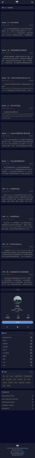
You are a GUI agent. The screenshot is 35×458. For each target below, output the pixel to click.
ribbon (8, 415)
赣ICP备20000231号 (17, 450)
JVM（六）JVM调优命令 (10, 240)
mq (3, 405)
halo (7, 405)
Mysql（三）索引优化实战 (11, 117)
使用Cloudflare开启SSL (8, 425)
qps (25, 408)
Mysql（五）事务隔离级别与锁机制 (14, 56)
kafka (15, 411)
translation (9, 408)
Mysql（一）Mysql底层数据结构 (13, 179)
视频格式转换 (18, 405)
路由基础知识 (5, 437)
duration (10, 411)
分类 (4, 7)
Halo (22, 448)
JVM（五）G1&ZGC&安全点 (12, 270)
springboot (21, 411)
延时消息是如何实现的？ (8, 431)
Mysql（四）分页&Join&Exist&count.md (16, 87)
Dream (26, 448)
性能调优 (31, 28)
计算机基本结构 (28, 405)
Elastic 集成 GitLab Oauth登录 (10, 428)
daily (29, 408)
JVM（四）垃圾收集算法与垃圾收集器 (15, 301)
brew (14, 408)
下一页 (17, 319)
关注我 (17, 351)
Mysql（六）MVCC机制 (10, 25)
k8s (4, 408)
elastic (11, 405)
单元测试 (20, 408)
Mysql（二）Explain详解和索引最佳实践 (16, 148)
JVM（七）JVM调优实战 (10, 209)
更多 (31, 362)
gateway (28, 411)
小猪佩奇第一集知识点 (8, 434)
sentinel (5, 411)
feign (4, 415)
